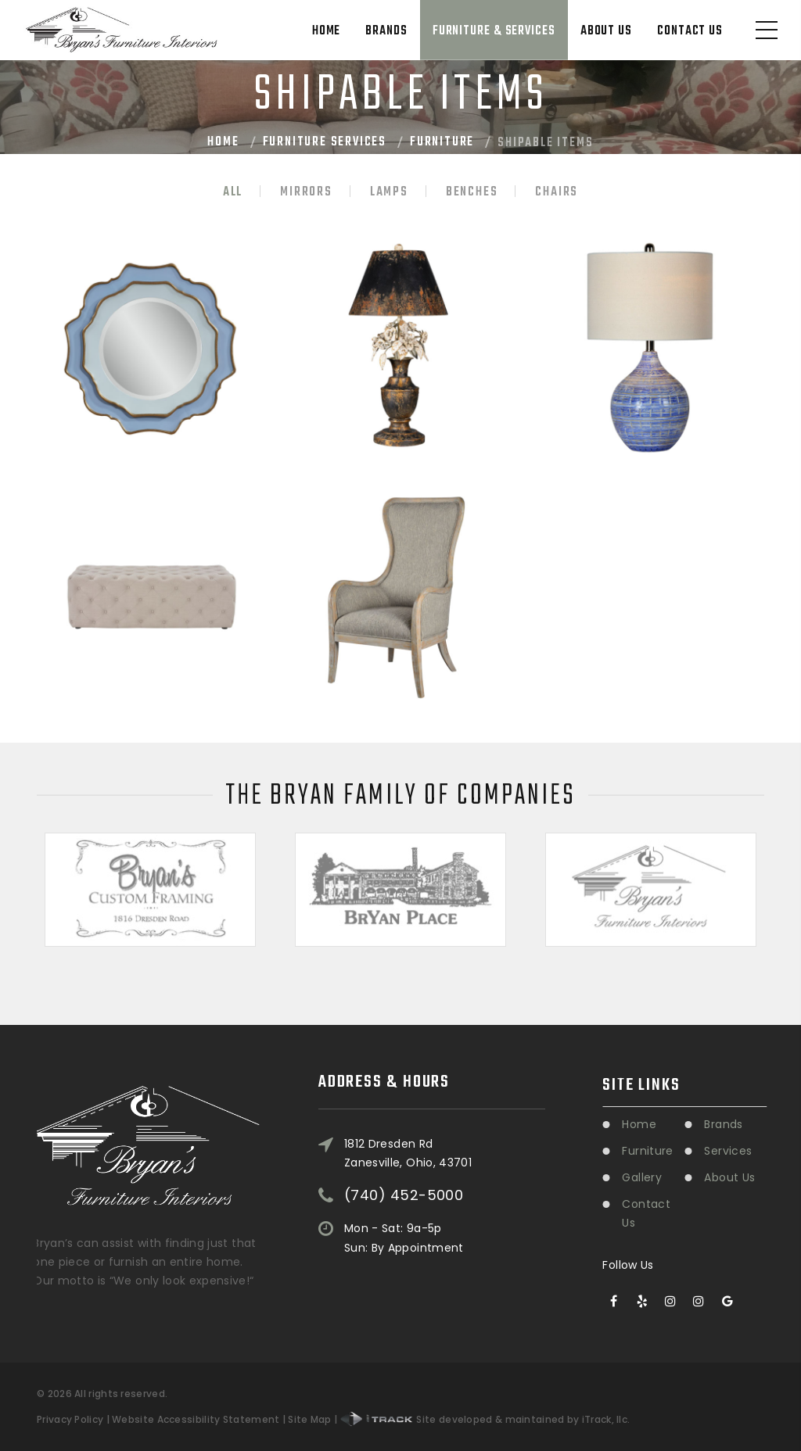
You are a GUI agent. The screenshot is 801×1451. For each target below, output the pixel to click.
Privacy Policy (70, 1419)
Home (326, 31)
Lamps (389, 192)
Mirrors (306, 192)
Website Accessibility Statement (195, 1419)
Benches (472, 192)
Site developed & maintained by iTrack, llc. (485, 1419)
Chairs (556, 192)
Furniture (442, 142)
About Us (606, 31)
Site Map (309, 1419)
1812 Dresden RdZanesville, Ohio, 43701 (408, 1103)
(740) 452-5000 (403, 1145)
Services (772, 1151)
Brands (386, 31)
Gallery (685, 1177)
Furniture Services (324, 142)
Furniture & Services (494, 31)
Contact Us (690, 31)
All (232, 192)
